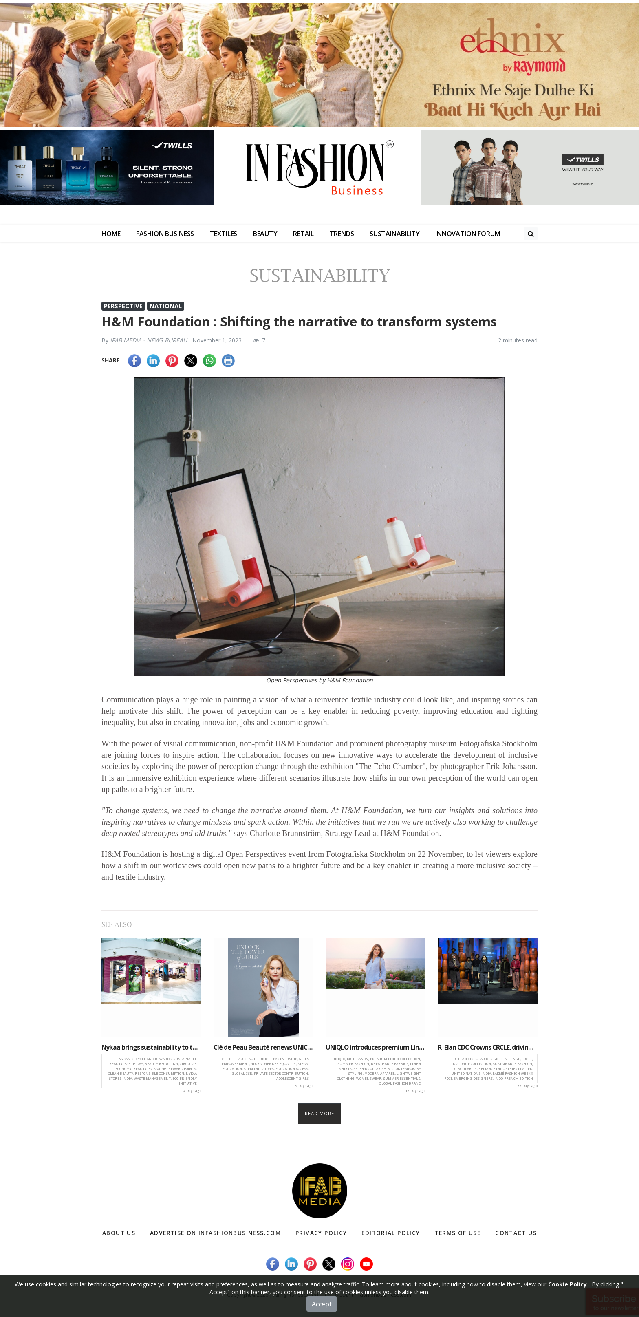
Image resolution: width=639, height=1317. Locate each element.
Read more (320, 1113)
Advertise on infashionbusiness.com (216, 1233)
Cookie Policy (567, 1304)
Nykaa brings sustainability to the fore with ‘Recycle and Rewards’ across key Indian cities (151, 1047)
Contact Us (515, 1233)
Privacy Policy (322, 1233)
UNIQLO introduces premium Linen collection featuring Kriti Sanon (375, 1047)
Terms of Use (457, 1233)
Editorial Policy (390, 1233)
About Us (119, 1233)
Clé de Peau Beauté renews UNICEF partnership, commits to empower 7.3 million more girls (263, 1047)
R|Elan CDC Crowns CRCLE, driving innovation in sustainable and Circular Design (488, 1047)
